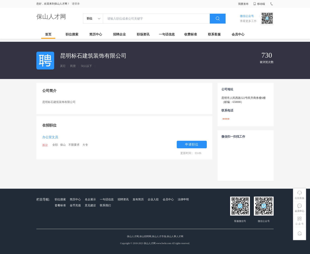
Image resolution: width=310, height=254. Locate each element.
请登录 (76, 3)
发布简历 (138, 199)
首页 (48, 34)
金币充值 (75, 205)
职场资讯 (143, 34)
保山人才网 (51, 16)
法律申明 (183, 199)
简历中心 (95, 34)
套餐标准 (60, 205)
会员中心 (238, 34)
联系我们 (105, 205)
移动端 (259, 3)
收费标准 (190, 34)
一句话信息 (167, 34)
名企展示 (90, 199)
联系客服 (214, 34)
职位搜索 (72, 34)
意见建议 (90, 205)
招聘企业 (119, 34)
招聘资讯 (123, 199)
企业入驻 (153, 199)
